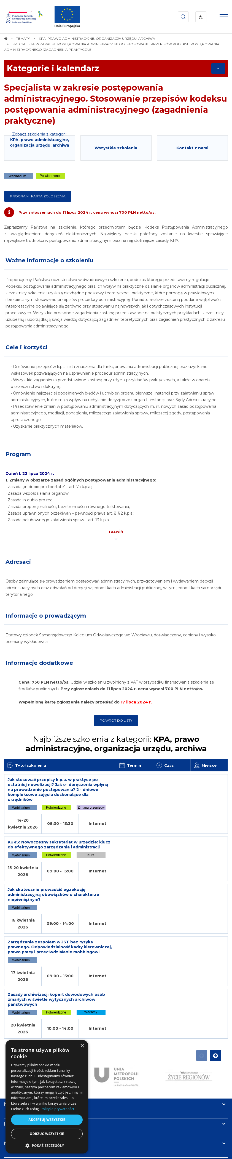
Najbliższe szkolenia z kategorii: (116, 743)
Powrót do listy (116, 720)
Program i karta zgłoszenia (38, 196)
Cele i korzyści (26, 347)
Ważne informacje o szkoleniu (49, 260)
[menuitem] (98, 1142)
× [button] (82, 1046)
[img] (67, 17)
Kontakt (14, 1066)
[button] (47, 1145)
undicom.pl (126, 1153)
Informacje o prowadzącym (46, 615)
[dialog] (47, 1096)
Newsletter (18, 1047)
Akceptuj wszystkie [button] (46, 1119)
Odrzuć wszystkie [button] (47, 1133)
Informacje (18, 1027)
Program (18, 454)
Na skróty (16, 1008)
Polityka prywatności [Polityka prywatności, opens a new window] (57, 1109)
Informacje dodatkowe (39, 663)
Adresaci (18, 562)
